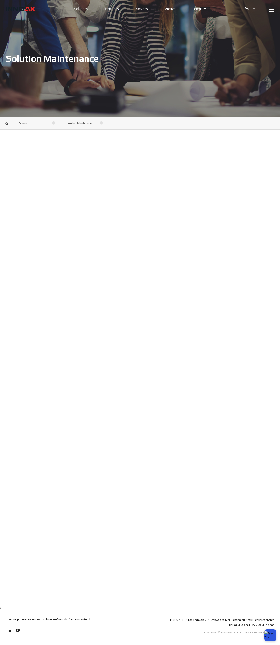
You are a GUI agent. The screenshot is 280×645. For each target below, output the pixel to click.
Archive (170, 9)
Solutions (81, 9)
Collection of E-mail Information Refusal (66, 619)
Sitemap (14, 619)
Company (199, 9)
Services (142, 9)
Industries (112, 9)
